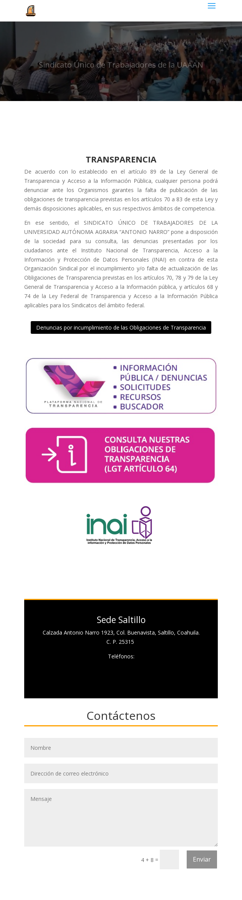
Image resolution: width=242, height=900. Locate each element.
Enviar (202, 859)
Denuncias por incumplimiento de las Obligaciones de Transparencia (121, 327)
